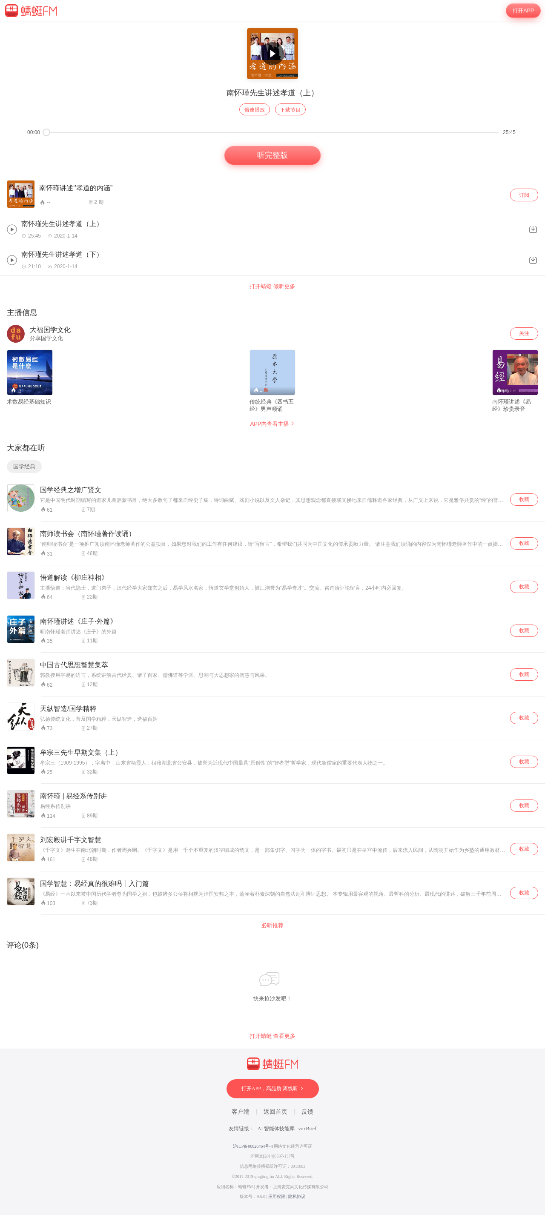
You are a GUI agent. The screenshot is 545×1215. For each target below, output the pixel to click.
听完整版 (273, 155)
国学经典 (24, 466)
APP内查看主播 (272, 424)
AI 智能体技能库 (276, 1129)
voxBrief (307, 1129)
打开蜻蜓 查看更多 (272, 1036)
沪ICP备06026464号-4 (253, 1146)
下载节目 (290, 110)
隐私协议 (296, 1196)
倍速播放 (254, 110)
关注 (524, 333)
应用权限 (276, 1196)
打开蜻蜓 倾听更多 (272, 286)
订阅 (524, 195)
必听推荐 (272, 925)
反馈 (307, 1112)
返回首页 (275, 1112)
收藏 (524, 499)
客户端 (241, 1112)
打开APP (523, 11)
